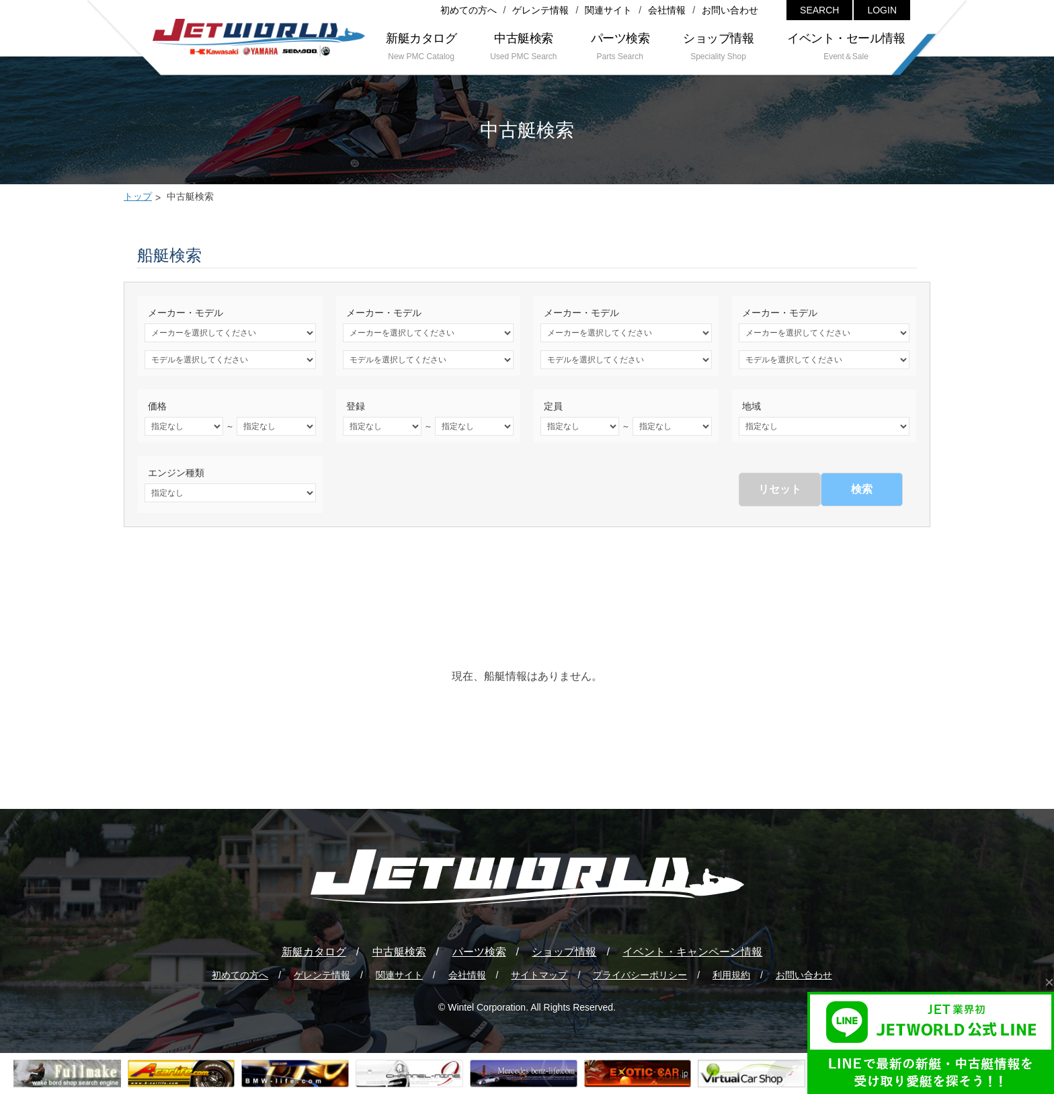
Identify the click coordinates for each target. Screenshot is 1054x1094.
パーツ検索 (479, 952)
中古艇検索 (399, 952)
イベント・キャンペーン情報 (692, 952)
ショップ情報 (564, 952)
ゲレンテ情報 (540, 10)
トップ (138, 196)
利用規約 (731, 975)
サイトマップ (539, 975)
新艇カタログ (314, 952)
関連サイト (608, 10)
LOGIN (882, 10)
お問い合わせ (730, 10)
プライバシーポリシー (640, 975)
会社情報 (667, 10)
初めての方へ (468, 10)
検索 (862, 489)
